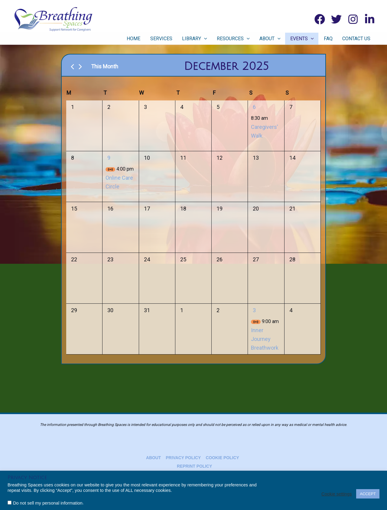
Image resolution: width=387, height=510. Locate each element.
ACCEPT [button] (368, 494)
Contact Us (358, 38)
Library (207, 39)
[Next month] (80, 67)
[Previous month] (72, 67)
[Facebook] (319, 19)
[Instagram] (353, 19)
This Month (104, 66)
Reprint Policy (194, 466)
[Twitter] (336, 19)
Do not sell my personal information (48, 503)
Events (308, 39)
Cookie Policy (222, 457)
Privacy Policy (183, 457)
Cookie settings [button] (336, 494)
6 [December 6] (254, 107)
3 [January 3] (254, 310)
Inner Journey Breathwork (264, 339)
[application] (217, 39)
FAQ (331, 38)
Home (151, 38)
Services (176, 38)
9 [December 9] (108, 158)
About (278, 39)
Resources (243, 39)
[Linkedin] (369, 19)
